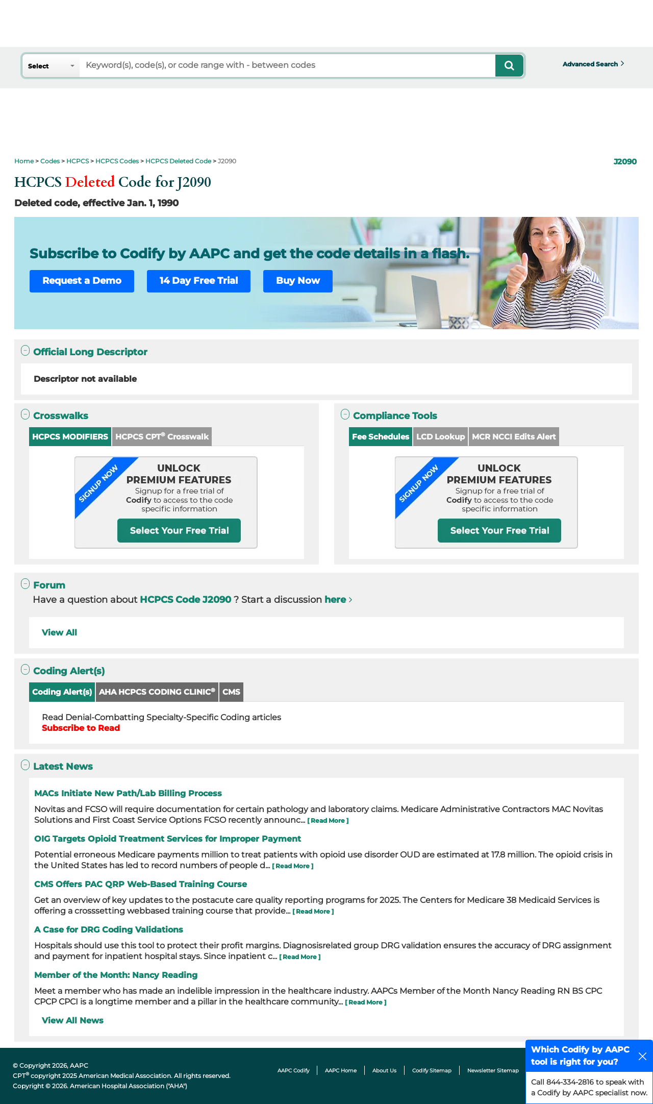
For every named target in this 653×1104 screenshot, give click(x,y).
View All (59, 632)
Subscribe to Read (81, 728)
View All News (73, 1020)
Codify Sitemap (431, 1070)
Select (38, 66)
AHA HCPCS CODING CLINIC (157, 691)
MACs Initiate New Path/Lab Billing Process (128, 793)
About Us (384, 1070)
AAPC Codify (293, 1070)
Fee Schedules (380, 436)
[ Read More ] (327, 820)
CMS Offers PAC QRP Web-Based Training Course (140, 884)
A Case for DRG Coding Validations (108, 930)
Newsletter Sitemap (493, 1070)
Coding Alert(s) (62, 692)
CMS (231, 692)
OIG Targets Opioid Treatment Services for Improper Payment (167, 839)
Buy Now (298, 280)
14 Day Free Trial (199, 280)
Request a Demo (81, 280)
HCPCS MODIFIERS (70, 436)
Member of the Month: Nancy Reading (115, 975)
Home (24, 161)
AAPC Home (341, 1070)
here (335, 599)
